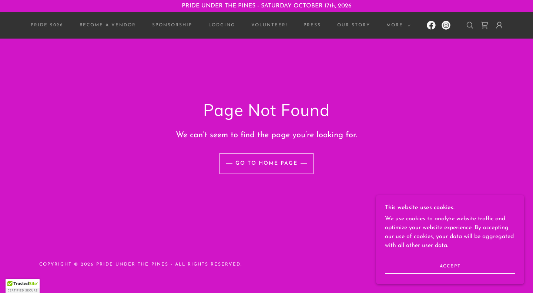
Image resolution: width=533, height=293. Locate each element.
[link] (431, 25)
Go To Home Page (266, 163)
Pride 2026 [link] (47, 25)
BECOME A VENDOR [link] (108, 25)
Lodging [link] (221, 25)
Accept (450, 266)
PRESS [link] (312, 25)
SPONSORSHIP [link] (172, 25)
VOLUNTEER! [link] (269, 25)
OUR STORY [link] (353, 25)
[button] (397, 25)
